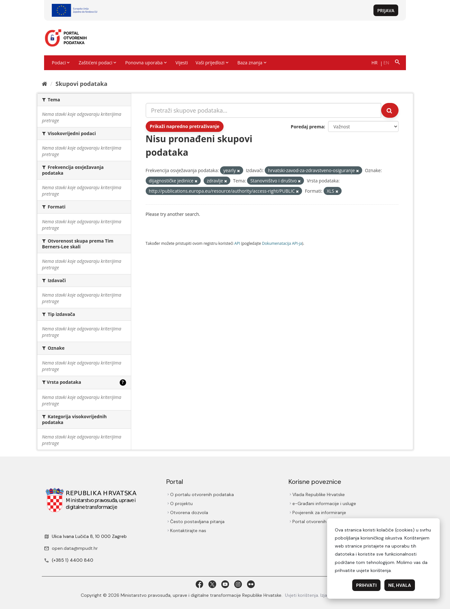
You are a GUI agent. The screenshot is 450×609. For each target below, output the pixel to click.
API (237, 243)
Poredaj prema (307, 127)
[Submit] (390, 110)
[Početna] (44, 84)
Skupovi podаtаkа (81, 84)
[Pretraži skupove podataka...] (263, 110)
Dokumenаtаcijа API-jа (282, 243)
